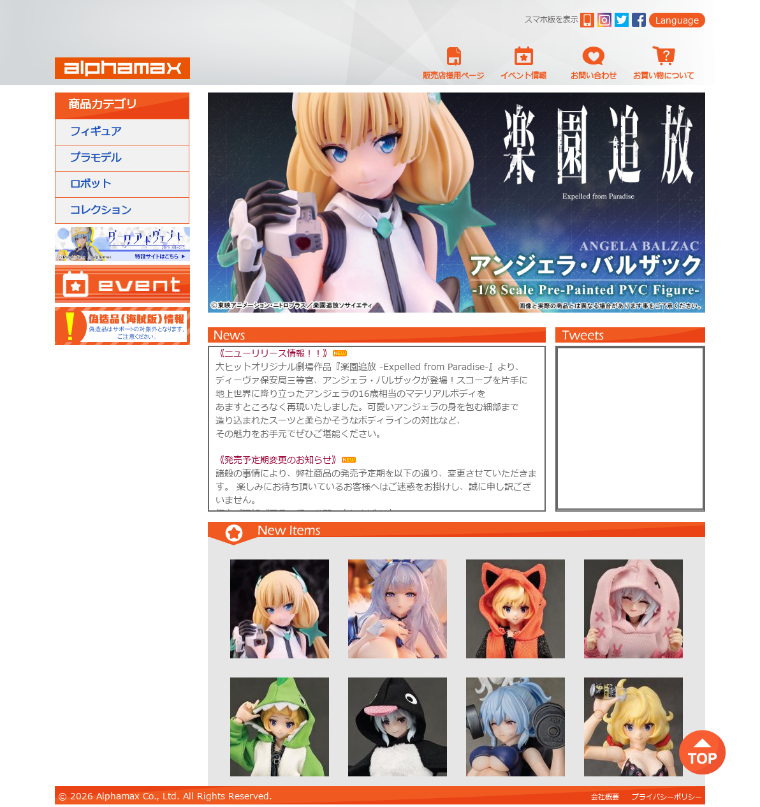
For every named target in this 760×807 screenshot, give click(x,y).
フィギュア (95, 132)
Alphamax (122, 68)
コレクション (100, 210)
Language (677, 20)
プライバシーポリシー (667, 797)
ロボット (90, 184)
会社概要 (605, 797)
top (702, 752)
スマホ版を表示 (551, 20)
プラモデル (95, 158)
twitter (622, 20)
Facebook (639, 20)
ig (604, 20)
